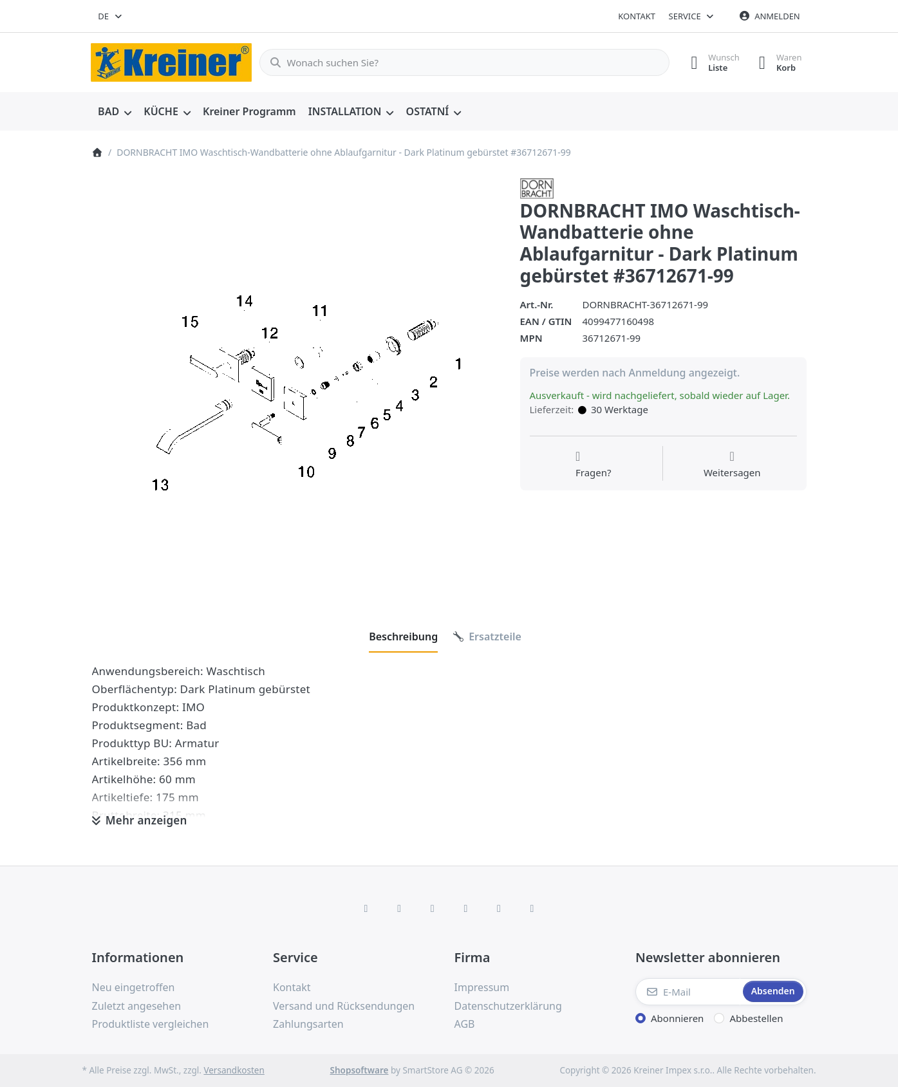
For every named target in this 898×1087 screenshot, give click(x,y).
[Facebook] (366, 908)
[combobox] (111, 16)
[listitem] (296, 382)
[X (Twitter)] (399, 908)
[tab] (403, 636)
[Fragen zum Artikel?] (593, 464)
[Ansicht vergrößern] (296, 382)
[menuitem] (115, 112)
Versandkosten (233, 1070)
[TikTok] (466, 908)
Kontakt (636, 16)
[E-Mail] (687, 991)
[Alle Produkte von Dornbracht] (537, 187)
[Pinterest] (532, 908)
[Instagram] (432, 908)
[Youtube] (499, 908)
